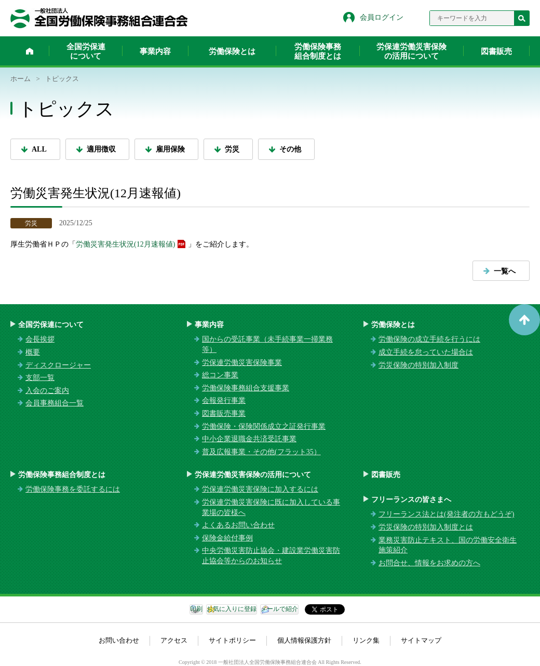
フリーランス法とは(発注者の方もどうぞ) (446, 514)
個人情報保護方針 (304, 640)
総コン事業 (220, 375)
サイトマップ (421, 640)
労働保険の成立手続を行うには (429, 339)
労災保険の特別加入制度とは (426, 527)
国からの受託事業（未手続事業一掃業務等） (267, 344)
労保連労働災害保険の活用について (411, 51)
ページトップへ (524, 319)
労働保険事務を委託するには (72, 489)
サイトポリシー (232, 640)
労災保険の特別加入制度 (418, 365)
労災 (232, 149)
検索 (522, 18)
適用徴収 (101, 149)
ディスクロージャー (58, 365)
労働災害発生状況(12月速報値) (125, 244)
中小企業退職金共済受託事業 (249, 439)
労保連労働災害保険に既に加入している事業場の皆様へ (271, 507)
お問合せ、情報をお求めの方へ (429, 563)
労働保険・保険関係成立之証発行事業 (264, 426)
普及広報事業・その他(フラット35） (261, 452)
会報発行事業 (224, 400)
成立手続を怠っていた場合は (426, 352)
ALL (39, 149)
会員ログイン (381, 17)
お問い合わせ (119, 640)
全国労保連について (85, 51)
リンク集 (366, 640)
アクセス (173, 640)
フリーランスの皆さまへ (411, 500)
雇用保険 (170, 149)
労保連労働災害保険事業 (242, 362)
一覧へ (505, 271)
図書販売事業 (224, 413)
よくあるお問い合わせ (238, 525)
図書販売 (496, 51)
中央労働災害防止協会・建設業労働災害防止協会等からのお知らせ (271, 556)
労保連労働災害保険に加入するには (260, 489)
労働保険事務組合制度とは (317, 51)
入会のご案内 (47, 391)
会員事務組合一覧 (54, 403)
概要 (32, 352)
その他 (290, 149)
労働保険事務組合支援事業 (245, 388)
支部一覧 (40, 378)
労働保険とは (232, 51)
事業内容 (155, 51)
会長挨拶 (40, 339)
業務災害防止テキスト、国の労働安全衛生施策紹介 (448, 545)
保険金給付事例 (227, 538)
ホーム (29, 50)
